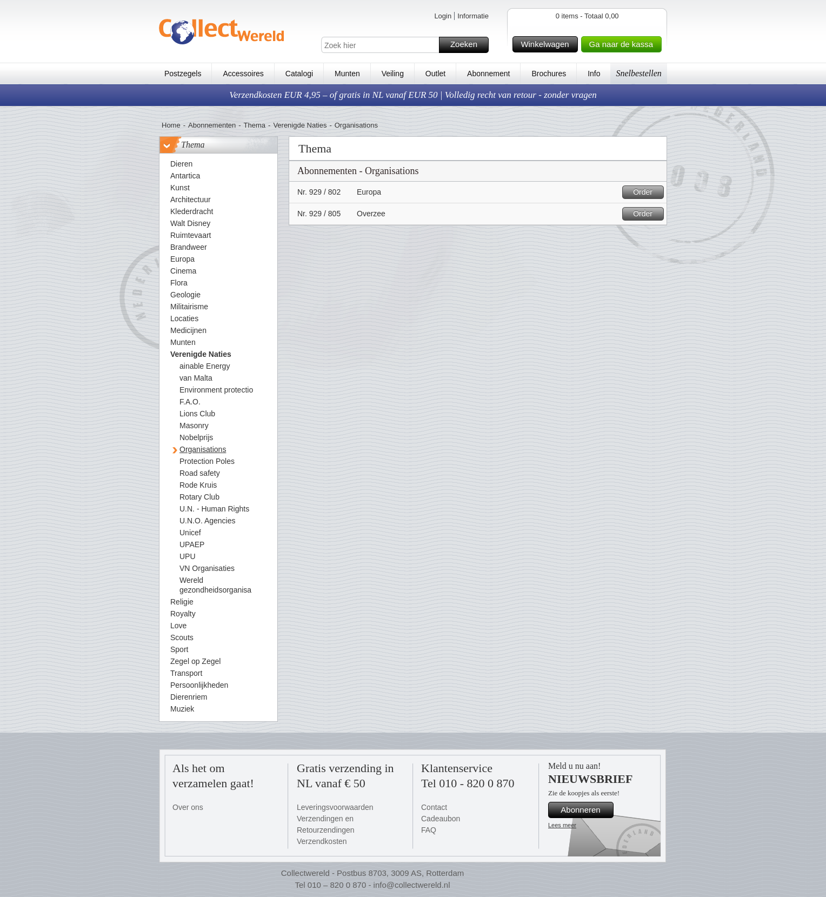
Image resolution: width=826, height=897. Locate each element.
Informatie (473, 16)
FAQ (428, 830)
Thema (254, 125)
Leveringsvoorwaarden (335, 807)
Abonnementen (212, 125)
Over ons (187, 807)
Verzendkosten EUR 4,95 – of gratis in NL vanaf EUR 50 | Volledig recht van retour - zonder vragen (413, 95)
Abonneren (585, 810)
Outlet (435, 73)
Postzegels (182, 73)
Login (442, 16)
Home (171, 125)
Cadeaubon (440, 818)
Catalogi (299, 73)
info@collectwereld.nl (412, 884)
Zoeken (467, 45)
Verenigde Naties (300, 125)
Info (594, 73)
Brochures (548, 73)
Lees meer (562, 825)
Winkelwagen (547, 44)
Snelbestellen (638, 73)
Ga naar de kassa (623, 44)
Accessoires (243, 73)
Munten (347, 73)
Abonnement (488, 73)
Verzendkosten (322, 841)
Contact (434, 807)
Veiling (393, 73)
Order (647, 192)
